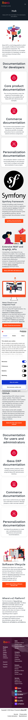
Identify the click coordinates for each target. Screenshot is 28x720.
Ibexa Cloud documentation (12, 325)
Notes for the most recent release (14, 423)
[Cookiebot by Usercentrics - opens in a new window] (20, 332)
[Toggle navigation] (25, 4)
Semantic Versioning (13, 574)
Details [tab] (14, 335)
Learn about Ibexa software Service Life (14, 584)
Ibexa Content (11, 310)
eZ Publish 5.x (13, 622)
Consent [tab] (5, 335)
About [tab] (22, 335)
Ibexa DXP (22, 321)
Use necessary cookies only (14, 387)
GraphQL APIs (20, 256)
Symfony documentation (14, 221)
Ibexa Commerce (16, 312)
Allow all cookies (14, 382)
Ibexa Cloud (9, 318)
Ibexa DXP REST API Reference (13, 270)
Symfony (15, 208)
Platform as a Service (17, 319)
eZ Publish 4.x (22, 622)
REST (11, 256)
